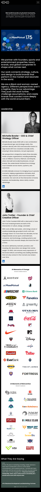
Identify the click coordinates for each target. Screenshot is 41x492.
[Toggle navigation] (38, 2)
